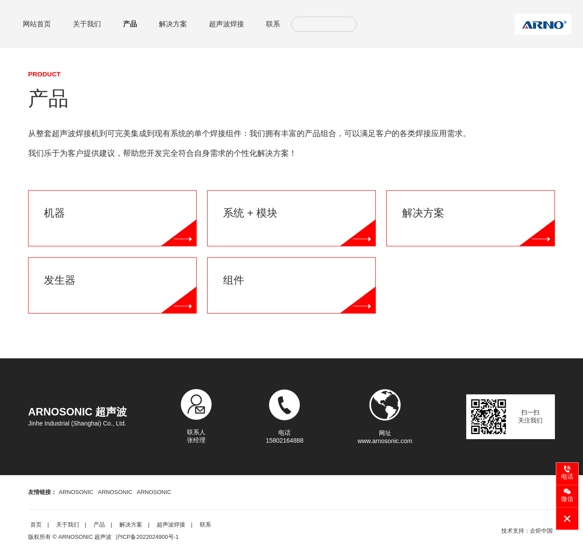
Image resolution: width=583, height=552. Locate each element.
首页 (36, 524)
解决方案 (173, 24)
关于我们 (87, 24)
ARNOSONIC (76, 492)
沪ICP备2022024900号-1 (147, 537)
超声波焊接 (226, 24)
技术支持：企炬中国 (527, 530)
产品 (130, 24)
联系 (273, 24)
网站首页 (37, 24)
